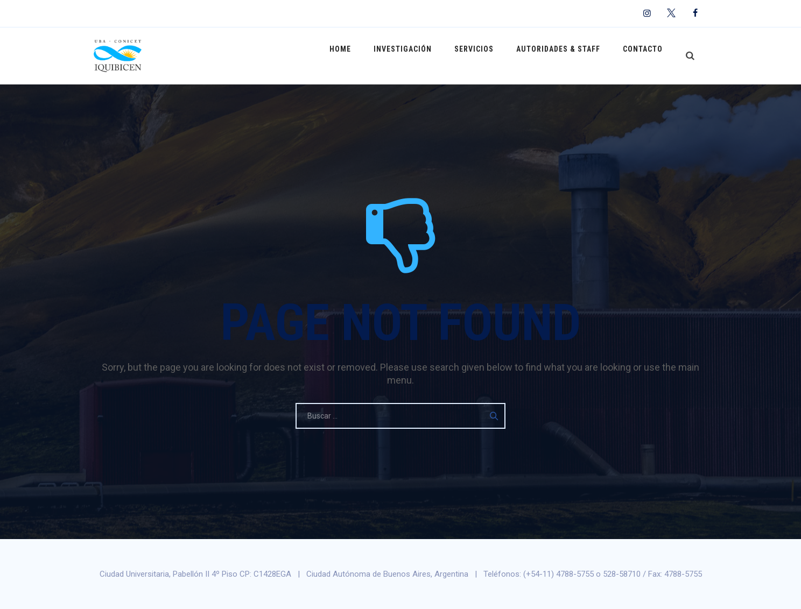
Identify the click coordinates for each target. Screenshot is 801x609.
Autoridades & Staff (565, 55)
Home (359, 55)
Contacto (645, 55)
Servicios (484, 55)
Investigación (418, 55)
